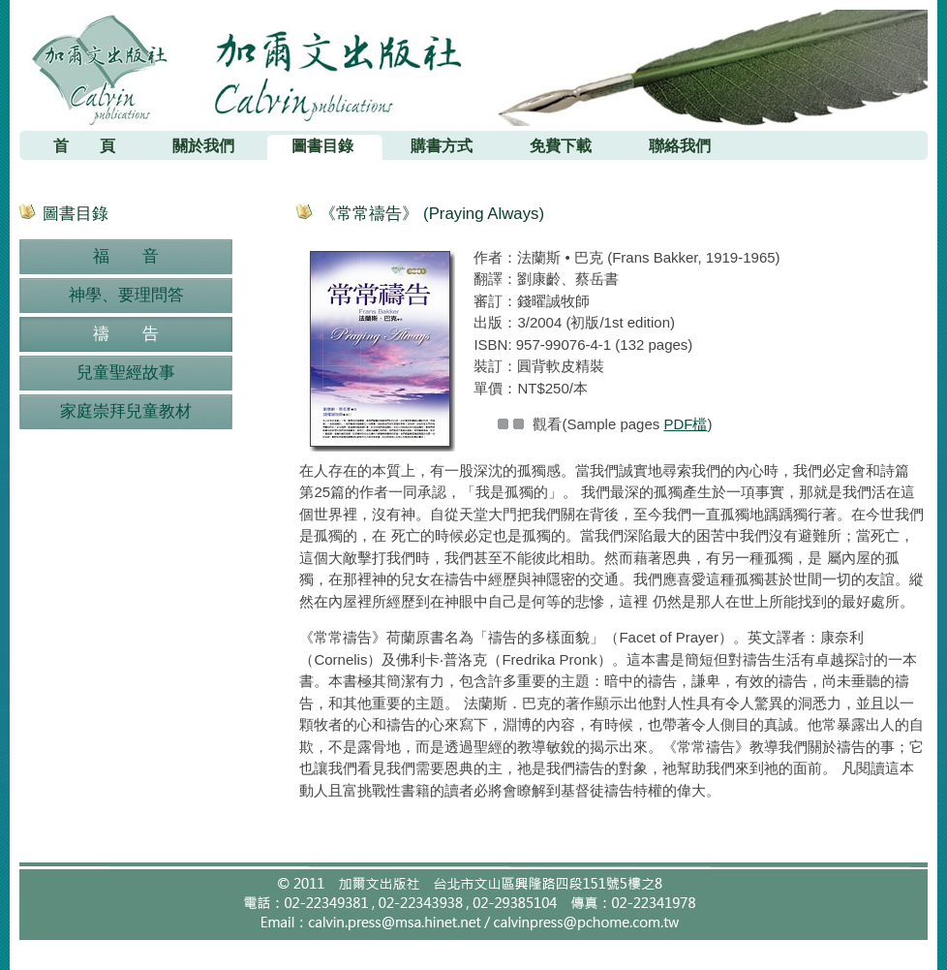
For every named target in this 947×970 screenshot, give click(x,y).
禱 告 (126, 334)
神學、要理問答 (126, 295)
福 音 (126, 256)
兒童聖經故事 (125, 372)
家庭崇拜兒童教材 (126, 411)
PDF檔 (685, 424)
